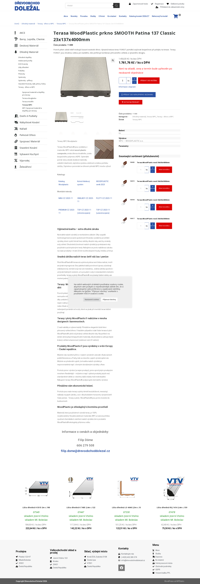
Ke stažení (112, 16)
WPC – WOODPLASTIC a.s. (131, 141)
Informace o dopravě (127, 87)
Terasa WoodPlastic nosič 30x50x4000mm (153, 200)
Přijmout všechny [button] (109, 299)
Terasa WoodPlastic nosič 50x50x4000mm (153, 162)
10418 (132, 200)
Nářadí (23, 128)
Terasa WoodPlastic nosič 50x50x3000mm (153, 181)
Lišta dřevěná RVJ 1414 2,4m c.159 (172, 507)
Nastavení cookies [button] (92, 299)
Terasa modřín (28, 101)
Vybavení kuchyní (29, 154)
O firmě (102, 16)
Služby (93, 16)
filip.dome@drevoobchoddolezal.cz (85, 451)
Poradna (84, 16)
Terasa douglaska (29, 98)
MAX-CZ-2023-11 (66, 198)
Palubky (21, 70)
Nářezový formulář (160, 16)
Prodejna (21, 551)
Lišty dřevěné (23, 67)
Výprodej (24, 160)
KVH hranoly (23, 64)
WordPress (169, 581)
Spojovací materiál (30, 141)
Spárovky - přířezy (25, 80)
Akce (66, 16)
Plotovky (21, 74)
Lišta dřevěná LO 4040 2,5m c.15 (126, 507)
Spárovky (22, 77)
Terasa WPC (61, 23)
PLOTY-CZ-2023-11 (104, 198)
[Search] (116, 5)
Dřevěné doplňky (25, 57)
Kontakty (123, 16)
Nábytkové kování (29, 122)
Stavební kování (28, 147)
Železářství (25, 166)
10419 (132, 181)
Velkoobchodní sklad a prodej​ (63, 551)
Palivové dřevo (28, 135)
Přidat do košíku (149, 80)
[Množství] (122, 80)
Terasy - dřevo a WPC (46, 23)
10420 (132, 162)
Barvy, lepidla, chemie (32, 39)
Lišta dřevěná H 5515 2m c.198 (36, 507)
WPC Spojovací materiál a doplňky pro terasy (32, 109)
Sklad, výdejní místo (95, 551)
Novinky (74, 16)
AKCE (22, 32)
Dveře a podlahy (28, 115)
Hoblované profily (25, 61)
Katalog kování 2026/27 (139, 16)
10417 (132, 218)
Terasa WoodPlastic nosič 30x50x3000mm (153, 219)
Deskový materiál (29, 45)
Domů (17, 23)
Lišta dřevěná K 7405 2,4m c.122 (81, 507)
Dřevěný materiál (28, 23)
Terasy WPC (137, 119)
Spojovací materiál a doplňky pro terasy (33, 93)
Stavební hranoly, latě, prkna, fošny (32, 84)
